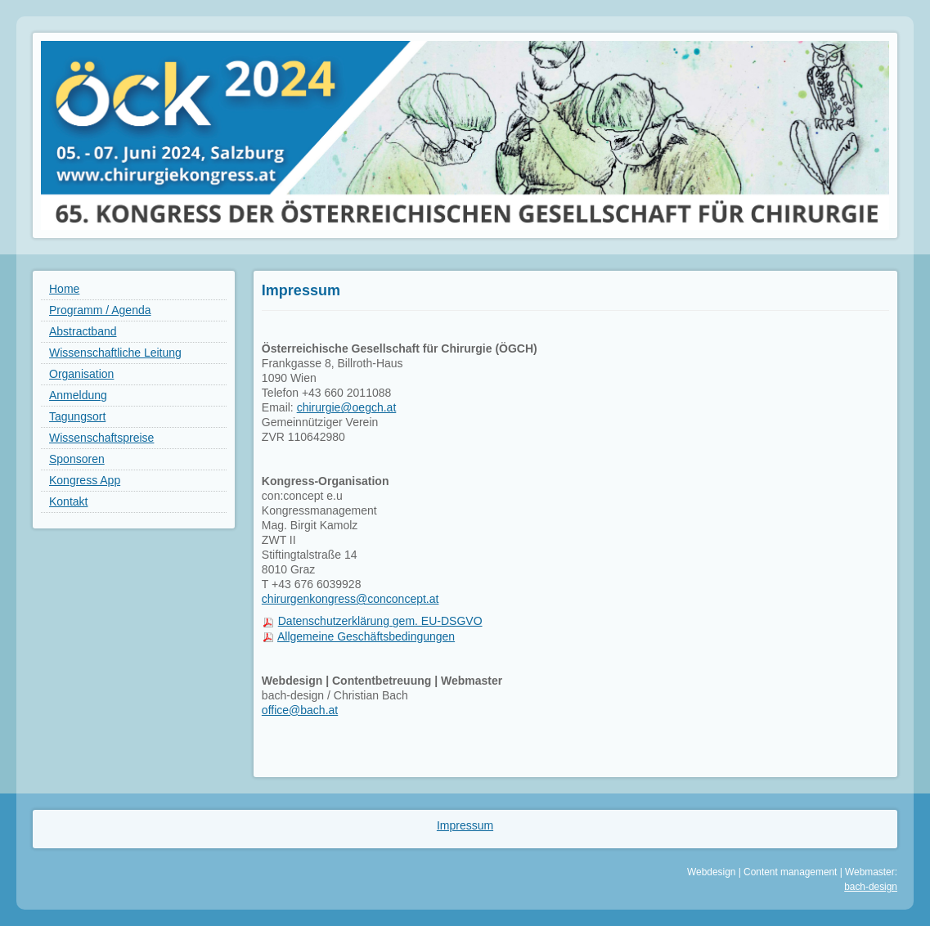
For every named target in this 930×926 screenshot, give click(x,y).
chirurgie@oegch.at (347, 407)
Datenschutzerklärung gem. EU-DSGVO (380, 620)
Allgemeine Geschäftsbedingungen (366, 636)
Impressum (465, 825)
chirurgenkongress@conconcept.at (350, 598)
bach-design (870, 886)
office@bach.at (300, 710)
